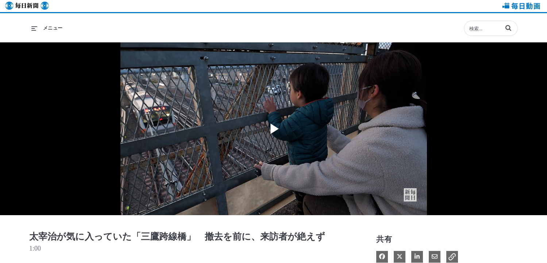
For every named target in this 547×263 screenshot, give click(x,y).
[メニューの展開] (47, 28)
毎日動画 (520, 6)
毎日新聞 (27, 6)
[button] (508, 27)
